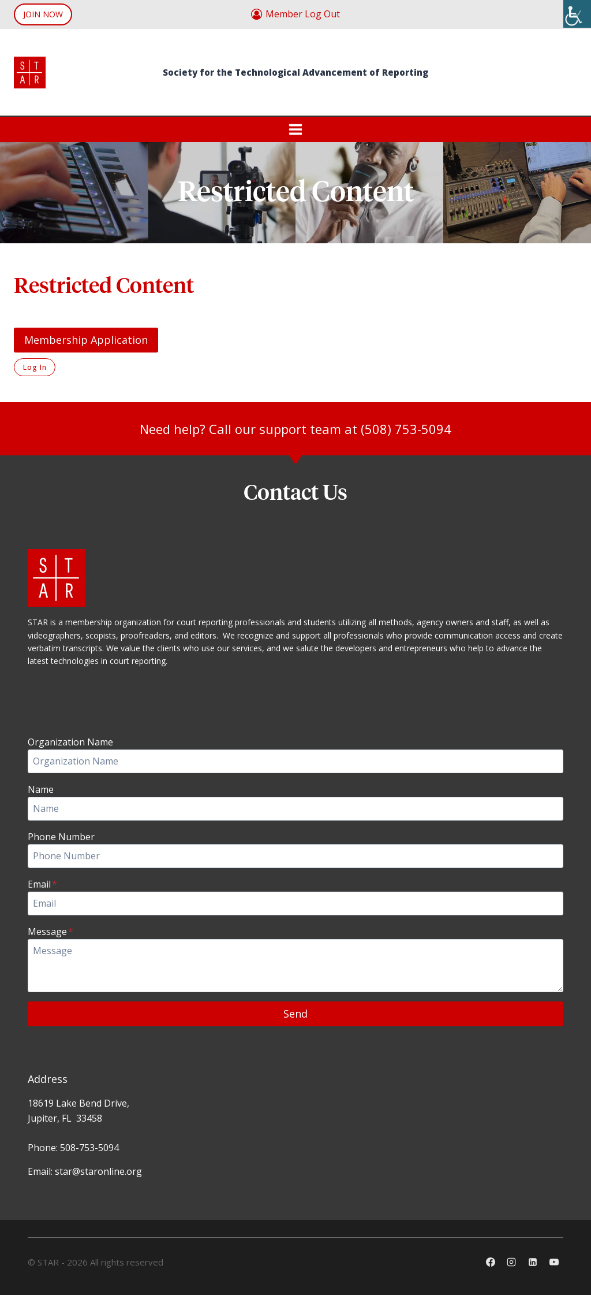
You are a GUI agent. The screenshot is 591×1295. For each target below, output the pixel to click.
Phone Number (61, 836)
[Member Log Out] (295, 15)
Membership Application (86, 340)
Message (50, 931)
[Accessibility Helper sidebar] (577, 14)
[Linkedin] (532, 1262)
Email (42, 884)
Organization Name (70, 742)
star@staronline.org (98, 1171)
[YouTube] (554, 1262)
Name (41, 789)
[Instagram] (511, 1262)
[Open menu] (295, 129)
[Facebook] (490, 1262)
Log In (34, 367)
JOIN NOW (43, 14)
